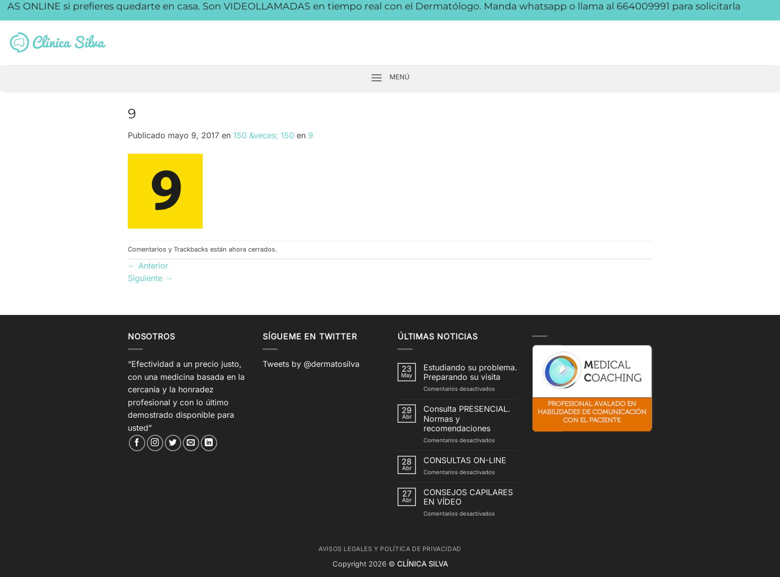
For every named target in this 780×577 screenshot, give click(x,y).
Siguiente (150, 278)
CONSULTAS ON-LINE (464, 460)
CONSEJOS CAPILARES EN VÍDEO (468, 497)
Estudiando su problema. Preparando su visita (470, 372)
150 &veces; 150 (263, 135)
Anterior (148, 266)
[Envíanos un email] (191, 443)
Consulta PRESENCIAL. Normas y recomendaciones (466, 418)
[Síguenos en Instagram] (155, 443)
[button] (377, 77)
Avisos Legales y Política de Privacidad (390, 549)
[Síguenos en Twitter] (173, 443)
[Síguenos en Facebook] (137, 443)
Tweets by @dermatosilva (311, 364)
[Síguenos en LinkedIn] (209, 443)
